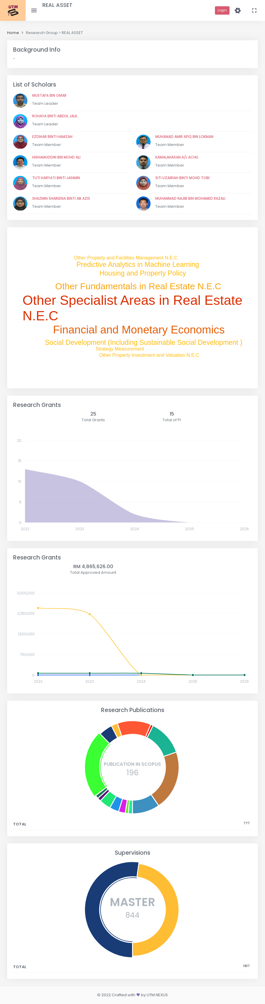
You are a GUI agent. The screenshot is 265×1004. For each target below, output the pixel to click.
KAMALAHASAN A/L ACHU (176, 157)
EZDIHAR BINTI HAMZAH (52, 136)
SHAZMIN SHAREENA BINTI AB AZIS (61, 198)
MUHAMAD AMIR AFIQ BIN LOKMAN (184, 136)
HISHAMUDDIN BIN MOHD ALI (56, 157)
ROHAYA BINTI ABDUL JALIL (55, 116)
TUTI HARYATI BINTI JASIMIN (56, 177)
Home (13, 33)
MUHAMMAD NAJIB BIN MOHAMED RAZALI (190, 198)
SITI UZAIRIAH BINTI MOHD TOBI (182, 177)
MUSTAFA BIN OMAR (49, 95)
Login (222, 10)
